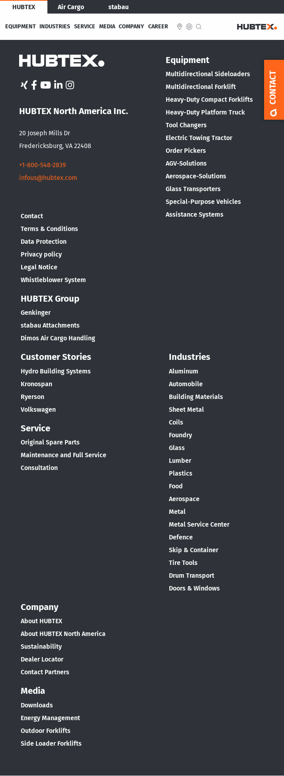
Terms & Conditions (49, 229)
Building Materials (196, 397)
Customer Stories (56, 356)
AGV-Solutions (186, 163)
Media (33, 690)
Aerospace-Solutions (196, 176)
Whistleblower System (53, 280)
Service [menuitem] (84, 27)
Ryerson (32, 397)
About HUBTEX (41, 621)
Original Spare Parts (50, 442)
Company (40, 607)
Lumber (180, 460)
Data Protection (44, 241)
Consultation (39, 468)
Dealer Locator (42, 659)
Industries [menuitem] (54, 27)
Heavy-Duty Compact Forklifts (209, 99)
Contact (32, 216)
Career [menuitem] (158, 27)
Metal (177, 511)
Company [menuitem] (131, 27)
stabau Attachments (50, 325)
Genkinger (36, 312)
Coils (176, 422)
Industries (189, 356)
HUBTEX (23, 7)
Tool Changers (186, 125)
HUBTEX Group (50, 298)
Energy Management (50, 718)
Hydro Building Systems (56, 371)
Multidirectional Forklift (201, 87)
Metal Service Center (199, 524)
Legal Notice (39, 267)
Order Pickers (186, 150)
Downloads (37, 705)
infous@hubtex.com (48, 178)
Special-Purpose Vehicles (203, 201)
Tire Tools (183, 563)
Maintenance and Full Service (63, 455)
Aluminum (183, 371)
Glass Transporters (193, 189)
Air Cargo (71, 7)
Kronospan (36, 384)
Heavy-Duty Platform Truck (205, 112)
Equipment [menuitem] (20, 27)
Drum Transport (191, 575)
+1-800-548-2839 (42, 165)
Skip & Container (193, 550)
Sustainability (41, 646)
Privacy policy (41, 254)
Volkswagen (38, 409)
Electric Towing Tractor (199, 138)
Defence (181, 537)
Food (176, 486)
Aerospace (184, 499)
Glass (177, 448)
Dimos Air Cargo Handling (58, 338)
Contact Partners (45, 672)
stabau (118, 7)
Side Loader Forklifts (51, 743)
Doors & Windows (194, 588)
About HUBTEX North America (63, 634)
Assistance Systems (194, 214)
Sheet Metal (186, 409)
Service (35, 428)
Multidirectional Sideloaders (208, 74)
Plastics (180, 473)
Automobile (186, 384)
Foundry (180, 435)
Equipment (188, 60)
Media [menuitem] (107, 27)
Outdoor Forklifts (46, 731)
